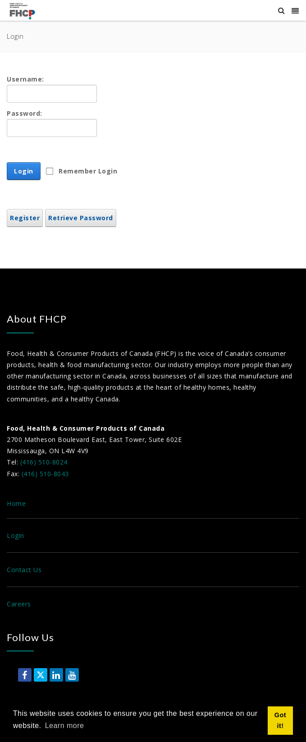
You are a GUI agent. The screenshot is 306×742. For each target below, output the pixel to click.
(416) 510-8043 (45, 473)
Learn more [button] (64, 725)
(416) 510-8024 (44, 462)
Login (23, 171)
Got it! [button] (280, 720)
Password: (24, 113)
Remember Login (88, 171)
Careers (19, 604)
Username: (25, 79)
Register (25, 218)
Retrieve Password (80, 218)
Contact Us (24, 569)
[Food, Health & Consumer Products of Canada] (23, 10)
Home (16, 503)
